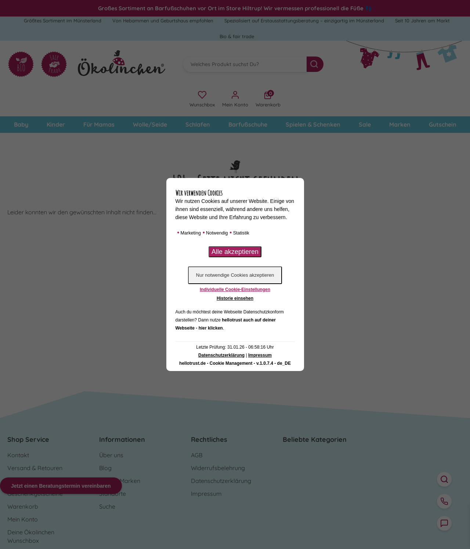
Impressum (260, 355)
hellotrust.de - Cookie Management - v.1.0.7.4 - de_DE (235, 363)
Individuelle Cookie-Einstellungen (235, 289)
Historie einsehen (235, 298)
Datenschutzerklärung (221, 355)
